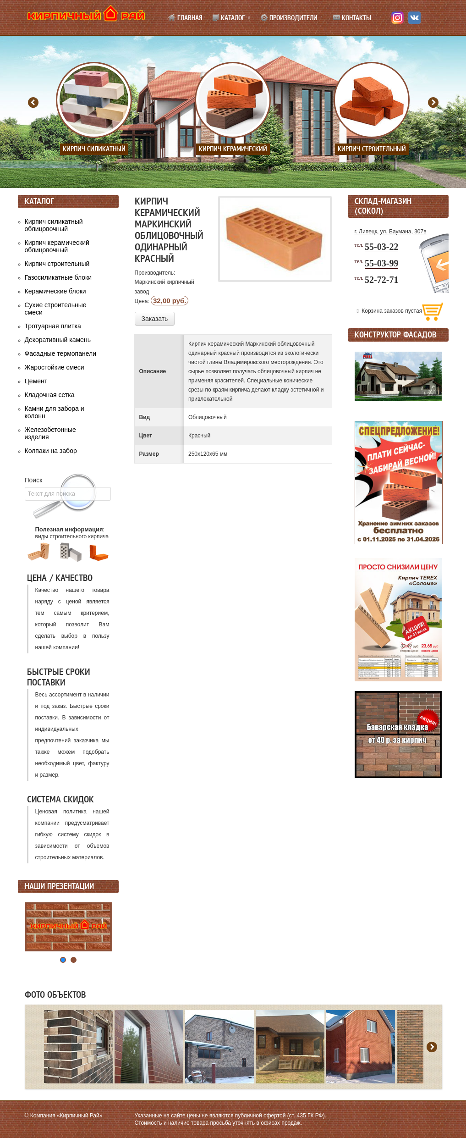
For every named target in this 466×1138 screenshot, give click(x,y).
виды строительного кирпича (72, 536)
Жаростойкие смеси (54, 367)
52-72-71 (381, 280)
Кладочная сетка (50, 394)
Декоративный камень (58, 339)
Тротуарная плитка (53, 326)
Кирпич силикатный (94, 149)
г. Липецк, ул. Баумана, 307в (391, 231)
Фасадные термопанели (61, 353)
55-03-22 (381, 247)
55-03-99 (381, 263)
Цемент (36, 381)
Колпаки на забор (51, 450)
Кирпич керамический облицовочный (57, 246)
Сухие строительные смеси (56, 308)
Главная (185, 18)
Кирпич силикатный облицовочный (54, 225)
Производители (289, 18)
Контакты (352, 18)
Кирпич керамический (233, 149)
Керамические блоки (55, 291)
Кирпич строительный (372, 149)
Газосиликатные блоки (58, 277)
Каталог (228, 18)
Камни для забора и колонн (54, 412)
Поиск (34, 480)
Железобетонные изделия (50, 433)
